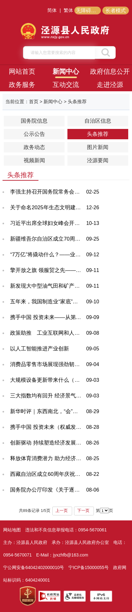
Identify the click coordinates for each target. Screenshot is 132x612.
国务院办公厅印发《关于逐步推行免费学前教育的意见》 (46, 490)
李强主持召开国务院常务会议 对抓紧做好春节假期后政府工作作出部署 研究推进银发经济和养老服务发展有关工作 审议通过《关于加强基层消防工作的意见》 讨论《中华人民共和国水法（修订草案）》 (46, 192)
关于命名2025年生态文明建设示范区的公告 (46, 207)
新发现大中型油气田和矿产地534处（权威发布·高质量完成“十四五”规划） (46, 286)
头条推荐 (97, 134)
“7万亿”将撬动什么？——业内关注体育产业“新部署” (46, 255)
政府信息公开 (110, 71)
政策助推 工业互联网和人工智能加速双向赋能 (46, 333)
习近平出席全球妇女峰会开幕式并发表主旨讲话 (46, 223)
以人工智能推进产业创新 (39, 349)
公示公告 (34, 134)
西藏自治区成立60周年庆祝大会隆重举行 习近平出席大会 (46, 474)
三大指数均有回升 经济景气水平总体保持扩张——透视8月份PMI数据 (46, 396)
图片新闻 (97, 147)
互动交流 (66, 84)
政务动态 (34, 147)
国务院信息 (34, 121)
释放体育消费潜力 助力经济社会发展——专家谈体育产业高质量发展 (46, 458)
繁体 (68, 10)
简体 (52, 10)
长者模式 (116, 10)
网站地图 (12, 529)
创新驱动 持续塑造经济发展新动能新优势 (46, 443)
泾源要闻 (97, 160)
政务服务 (22, 84)
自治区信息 (97, 121)
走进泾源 (110, 84)
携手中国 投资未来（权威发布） (46, 427)
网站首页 (22, 71)
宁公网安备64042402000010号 (33, 567)
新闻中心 (66, 71)
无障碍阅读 (88, 10)
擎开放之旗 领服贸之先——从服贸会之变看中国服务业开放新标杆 (46, 270)
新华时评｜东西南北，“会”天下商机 (46, 411)
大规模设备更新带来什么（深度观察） (46, 380)
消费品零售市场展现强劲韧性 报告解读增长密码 (46, 364)
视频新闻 (34, 160)
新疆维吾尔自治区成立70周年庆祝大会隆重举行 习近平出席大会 (46, 239)
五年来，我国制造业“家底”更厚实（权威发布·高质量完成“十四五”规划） (46, 302)
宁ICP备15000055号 (88, 567)
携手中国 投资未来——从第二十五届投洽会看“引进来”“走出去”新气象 (46, 317)
